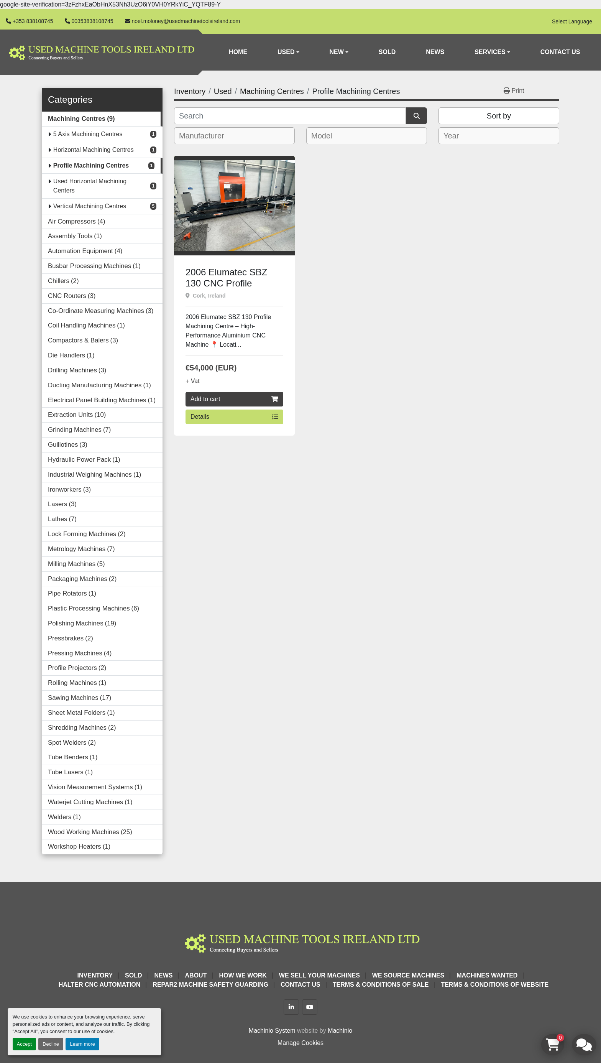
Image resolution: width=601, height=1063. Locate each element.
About (196, 975)
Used (286, 52)
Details (234, 416)
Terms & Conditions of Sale (381, 984)
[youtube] (309, 1007)
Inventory (95, 975)
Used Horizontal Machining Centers (89, 186)
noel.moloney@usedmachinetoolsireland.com (186, 21)
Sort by (499, 116)
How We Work (242, 975)
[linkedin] (291, 1007)
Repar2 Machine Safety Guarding (210, 984)
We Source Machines (408, 975)
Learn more (82, 1044)
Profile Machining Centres (91, 165)
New (337, 52)
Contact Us (560, 52)
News (435, 52)
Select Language (572, 21)
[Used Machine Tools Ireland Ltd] (300, 942)
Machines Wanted (486, 975)
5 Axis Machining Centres (88, 134)
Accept (24, 1044)
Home (238, 52)
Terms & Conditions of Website (494, 984)
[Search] (290, 115)
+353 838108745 (33, 21)
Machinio (340, 1030)
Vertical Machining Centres (89, 206)
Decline (51, 1044)
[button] (288, 52)
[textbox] (207, 136)
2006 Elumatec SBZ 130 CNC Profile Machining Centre (226, 283)
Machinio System (272, 1030)
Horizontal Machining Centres (93, 149)
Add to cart (234, 399)
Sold (387, 52)
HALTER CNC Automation (100, 984)
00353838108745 (92, 21)
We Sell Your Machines (319, 975)
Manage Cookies (300, 1043)
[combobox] (234, 135)
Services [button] (490, 52)
